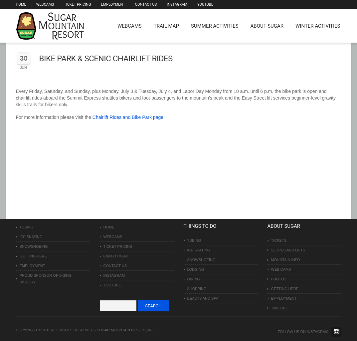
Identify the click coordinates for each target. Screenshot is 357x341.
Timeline (279, 308)
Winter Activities (317, 26)
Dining (193, 279)
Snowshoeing (34, 246)
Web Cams (281, 269)
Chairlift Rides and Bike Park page (127, 117)
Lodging (195, 269)
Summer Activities (214, 26)
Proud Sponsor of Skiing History (46, 278)
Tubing (27, 227)
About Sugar (267, 26)
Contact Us (146, 4)
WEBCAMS (129, 26)
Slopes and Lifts (288, 250)
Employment (113, 4)
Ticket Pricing (77, 4)
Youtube (205, 4)
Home (21, 4)
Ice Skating (31, 237)
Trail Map (166, 26)
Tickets (278, 240)
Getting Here (33, 256)
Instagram (177, 4)
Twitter (336, 332)
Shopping (197, 289)
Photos (278, 279)
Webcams (45, 4)
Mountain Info (285, 260)
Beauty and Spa (203, 298)
